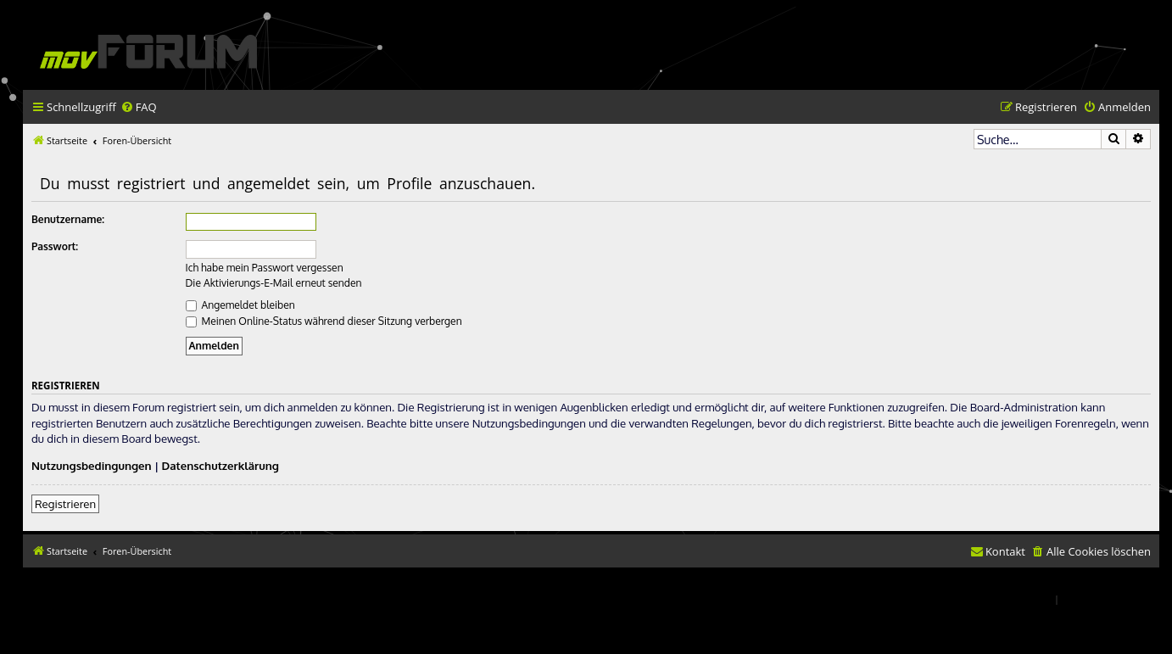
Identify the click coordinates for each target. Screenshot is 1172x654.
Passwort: (54, 246)
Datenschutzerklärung (220, 465)
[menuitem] (138, 107)
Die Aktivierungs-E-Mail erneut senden (274, 283)
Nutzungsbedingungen (91, 465)
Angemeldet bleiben (240, 305)
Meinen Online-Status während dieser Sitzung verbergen (324, 321)
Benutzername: (67, 219)
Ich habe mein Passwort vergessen (264, 267)
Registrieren (65, 503)
